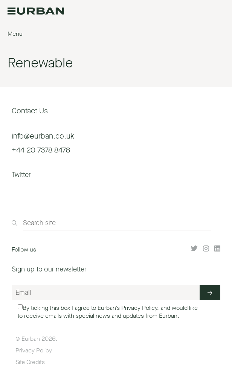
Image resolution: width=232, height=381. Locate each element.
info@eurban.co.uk (43, 136)
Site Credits (30, 362)
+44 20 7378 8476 (41, 150)
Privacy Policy (139, 308)
